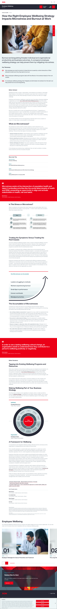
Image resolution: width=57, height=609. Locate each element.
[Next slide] (6, 563)
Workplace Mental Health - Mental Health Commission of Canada (23, 481)
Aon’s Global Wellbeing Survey (28, 371)
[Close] (55, 603)
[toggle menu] (54, 2)
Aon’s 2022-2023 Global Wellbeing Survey (29, 100)
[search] (52, 2)
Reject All (42, 603)
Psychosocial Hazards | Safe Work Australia (19, 483)
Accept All (42, 606)
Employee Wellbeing (7, 6)
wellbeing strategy (17, 394)
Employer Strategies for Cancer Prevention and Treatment (18, 557)
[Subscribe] (8, 583)
